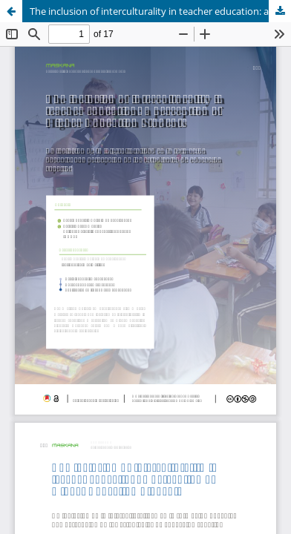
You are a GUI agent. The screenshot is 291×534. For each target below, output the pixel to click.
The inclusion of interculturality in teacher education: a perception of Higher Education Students (160, 11)
